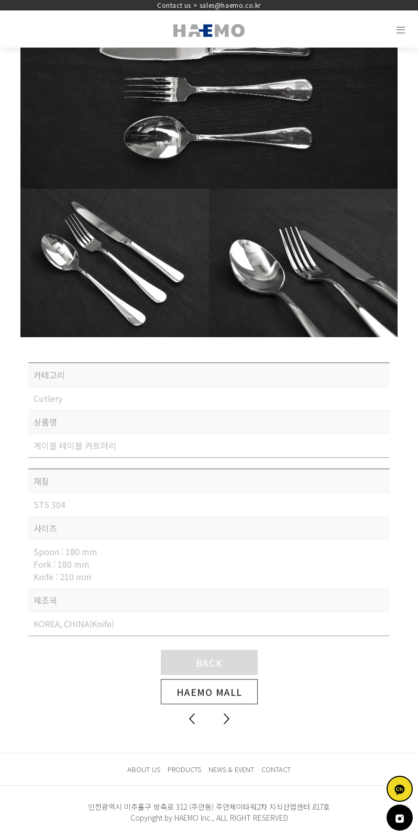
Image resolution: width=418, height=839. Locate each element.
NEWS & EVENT (231, 769)
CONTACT (276, 769)
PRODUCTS (184, 769)
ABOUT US (143, 769)
